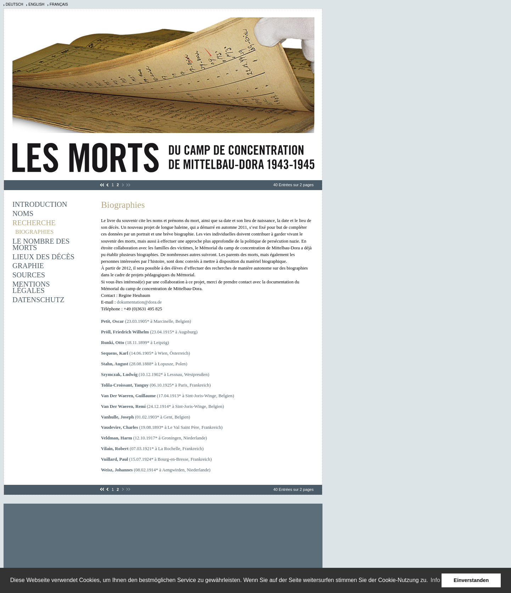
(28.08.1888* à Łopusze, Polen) (144, 363)
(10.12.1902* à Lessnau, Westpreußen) (155, 374)
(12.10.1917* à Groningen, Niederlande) (154, 438)
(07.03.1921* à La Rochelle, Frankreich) (152, 448)
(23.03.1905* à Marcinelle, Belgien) (146, 321)
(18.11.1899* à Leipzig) (135, 342)
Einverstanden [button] (471, 580)
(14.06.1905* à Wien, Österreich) (145, 353)
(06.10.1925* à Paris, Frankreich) (156, 385)
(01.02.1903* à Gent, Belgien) (145, 417)
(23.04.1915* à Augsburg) (149, 331)
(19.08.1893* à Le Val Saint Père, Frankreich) (162, 427)
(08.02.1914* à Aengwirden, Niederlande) (155, 469)
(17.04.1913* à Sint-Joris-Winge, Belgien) (167, 395)
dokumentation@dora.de (139, 302)
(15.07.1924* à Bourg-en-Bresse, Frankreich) (156, 459)
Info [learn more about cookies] (435, 580)
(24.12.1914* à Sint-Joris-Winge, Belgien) (162, 406)
